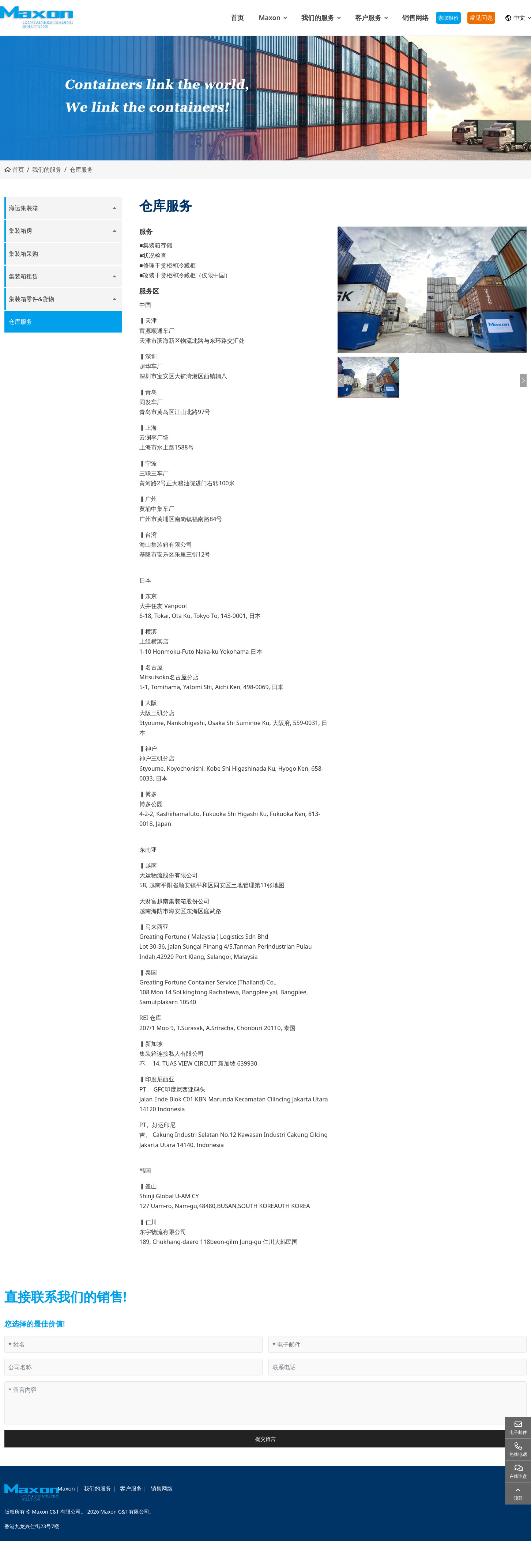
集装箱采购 (23, 254)
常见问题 (481, 18)
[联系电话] (397, 1367)
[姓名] (133, 1344)
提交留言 (265, 1438)
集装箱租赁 (23, 276)
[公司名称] (133, 1367)
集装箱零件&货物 (31, 299)
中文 (515, 18)
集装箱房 (20, 231)
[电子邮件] (397, 1344)
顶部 (518, 1498)
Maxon (269, 17)
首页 (237, 17)
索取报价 (448, 17)
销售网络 (415, 17)
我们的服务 (317, 17)
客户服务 (368, 17)
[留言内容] (265, 1402)
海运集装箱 (23, 208)
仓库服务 (81, 170)
